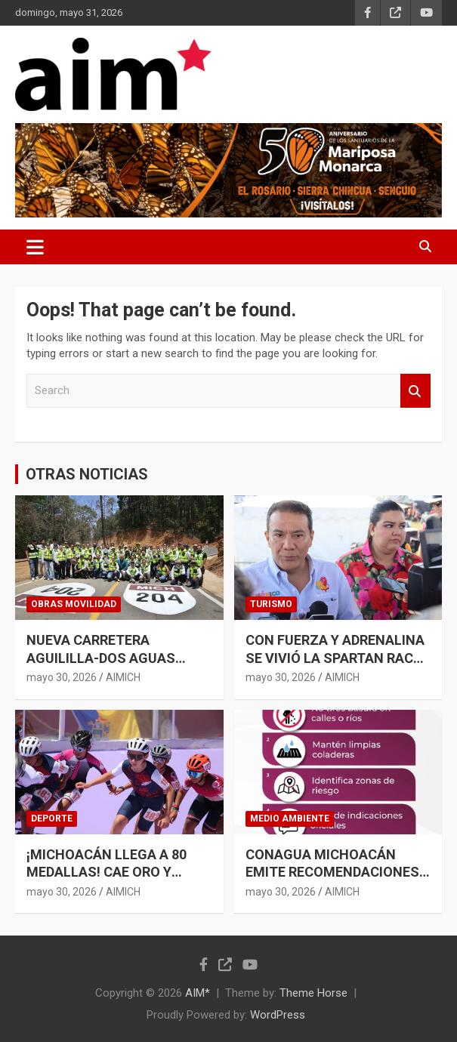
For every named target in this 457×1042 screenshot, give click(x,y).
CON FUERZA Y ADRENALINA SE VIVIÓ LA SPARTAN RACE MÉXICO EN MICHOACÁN (335, 657)
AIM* (197, 993)
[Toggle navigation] (35, 247)
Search (415, 391)
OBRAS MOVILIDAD (73, 604)
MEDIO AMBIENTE (289, 818)
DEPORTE (52, 818)
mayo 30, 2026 (61, 677)
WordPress (277, 1015)
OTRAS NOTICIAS (87, 474)
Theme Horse (313, 993)
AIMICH (123, 677)
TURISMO (271, 604)
